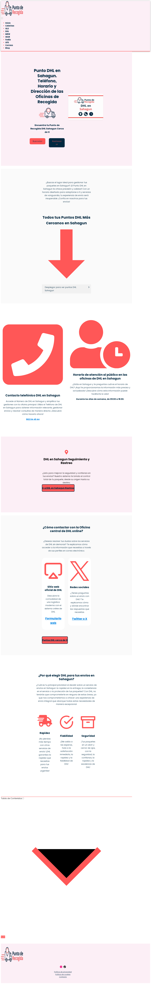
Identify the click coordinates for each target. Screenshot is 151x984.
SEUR (7, 36)
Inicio (8, 23)
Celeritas (9, 25)
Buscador (37, 141)
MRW (7, 34)
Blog (7, 48)
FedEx (8, 39)
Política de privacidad (63, 972)
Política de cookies (62, 974)
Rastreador (56, 143)
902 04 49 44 (33, 419)
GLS (7, 28)
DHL (7, 31)
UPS (7, 42)
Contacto (63, 977)
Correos (9, 45)
